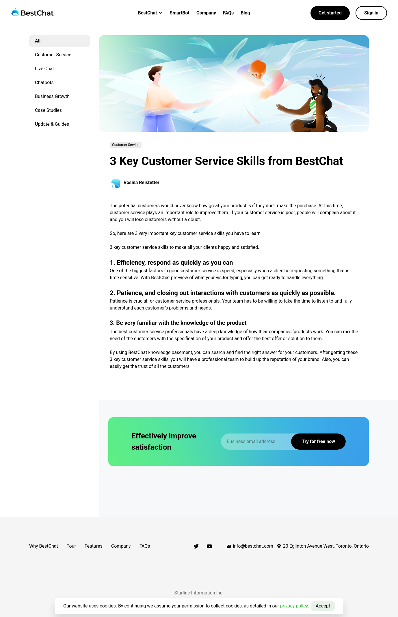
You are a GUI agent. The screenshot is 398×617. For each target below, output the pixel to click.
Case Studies (48, 110)
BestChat (150, 13)
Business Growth (52, 96)
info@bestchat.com (249, 546)
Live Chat (44, 68)
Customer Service (53, 55)
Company (206, 13)
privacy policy (294, 606)
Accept (323, 606)
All (37, 41)
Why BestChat (43, 546)
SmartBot (179, 13)
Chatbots (44, 82)
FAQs (228, 13)
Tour (71, 546)
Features (94, 546)
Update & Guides (52, 124)
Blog (245, 13)
